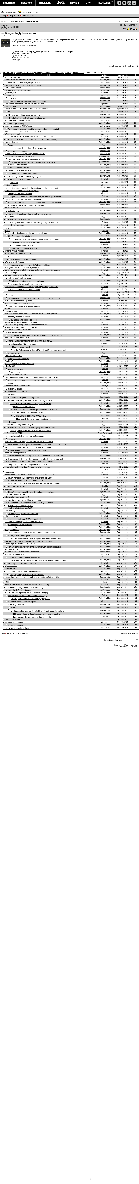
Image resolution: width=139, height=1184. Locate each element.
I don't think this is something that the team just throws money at (33, 188)
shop (88, 3)
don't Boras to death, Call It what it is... (31, 416)
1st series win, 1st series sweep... (18, 120)
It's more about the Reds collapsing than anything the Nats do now (34, 483)
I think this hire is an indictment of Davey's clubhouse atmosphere (38, 611)
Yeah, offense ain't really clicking (23, 260)
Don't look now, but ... (13, 620)
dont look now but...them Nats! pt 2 (18, 508)
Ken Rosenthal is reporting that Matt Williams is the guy (26, 593)
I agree (10, 295)
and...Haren (9, 216)
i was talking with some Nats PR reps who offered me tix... (27, 467)
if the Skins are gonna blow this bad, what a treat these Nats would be (32, 577)
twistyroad (105, 90)
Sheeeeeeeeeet (11, 566)
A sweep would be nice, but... (19, 168)
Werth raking (10, 511)
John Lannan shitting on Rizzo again (19, 425)
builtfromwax (78, 72)
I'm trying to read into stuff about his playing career (30, 599)
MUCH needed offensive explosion (18, 301)
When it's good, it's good (14, 262)
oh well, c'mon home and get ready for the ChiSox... (25, 154)
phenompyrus (104, 156)
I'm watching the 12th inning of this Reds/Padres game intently (29, 503)
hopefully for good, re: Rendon (19, 317)
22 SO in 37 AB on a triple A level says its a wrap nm (30, 404)
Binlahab (104, 93)
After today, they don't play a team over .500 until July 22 (30, 341)
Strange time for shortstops (18, 359)
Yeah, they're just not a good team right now (27, 281)
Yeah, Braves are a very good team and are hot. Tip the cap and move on (36, 202)
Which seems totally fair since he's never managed (27, 596)
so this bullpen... (11, 185)
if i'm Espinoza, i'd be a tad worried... (22, 236)
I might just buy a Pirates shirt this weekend (27, 575)
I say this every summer (14, 311)
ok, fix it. (8, 309)
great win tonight (11, 208)
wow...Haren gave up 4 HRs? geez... (19, 126)
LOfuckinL (14, 183)
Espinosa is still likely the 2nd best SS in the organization (30, 401)
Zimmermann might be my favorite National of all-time (29, 265)
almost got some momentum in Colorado (21, 322)
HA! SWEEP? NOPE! (16, 487)
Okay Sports (14, 16)
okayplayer (9, 3)
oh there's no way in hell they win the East (24, 557)
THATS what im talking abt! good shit (19, 364)
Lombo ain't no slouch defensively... (27, 242)
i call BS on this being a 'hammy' (20, 245)
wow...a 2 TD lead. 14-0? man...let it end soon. (23, 132)
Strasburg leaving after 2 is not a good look (24, 306)
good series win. (14, 353)
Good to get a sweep (16, 124)
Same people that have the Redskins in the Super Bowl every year (34, 140)
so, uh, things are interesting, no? (18, 253)
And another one (11, 549)
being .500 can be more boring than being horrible (27, 464)
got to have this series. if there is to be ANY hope (24, 480)
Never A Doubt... (11, 142)
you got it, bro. (10, 93)
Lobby (3, 16)
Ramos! (11, 145)
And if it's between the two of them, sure (28, 413)
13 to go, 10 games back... (15, 554)
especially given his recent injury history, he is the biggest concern (36, 197)
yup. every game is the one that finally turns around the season (32, 380)
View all (68, 73)
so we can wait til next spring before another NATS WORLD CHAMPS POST (37, 445)
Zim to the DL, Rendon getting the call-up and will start (26, 233)
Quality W (9, 361)
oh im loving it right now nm (15, 375)
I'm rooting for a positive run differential (23, 514)
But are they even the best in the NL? (19, 156)
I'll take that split (11, 272)
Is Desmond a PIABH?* (14, 433)
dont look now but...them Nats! (17, 338)
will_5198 (104, 95)
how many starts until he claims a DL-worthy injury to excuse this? (33, 223)
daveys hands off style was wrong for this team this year (29, 478)
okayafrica (26, 3)
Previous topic (123, 21)
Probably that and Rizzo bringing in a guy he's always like (37, 614)
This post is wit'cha (12, 77)
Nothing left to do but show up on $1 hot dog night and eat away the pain (36, 456)
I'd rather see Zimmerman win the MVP (20, 80)
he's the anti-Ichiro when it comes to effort (24, 290)
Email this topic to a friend (30, 12)
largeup (60, 3)
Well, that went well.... (13, 134)
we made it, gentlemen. (14, 622)
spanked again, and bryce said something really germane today (29, 475)
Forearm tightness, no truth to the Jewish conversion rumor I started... (35, 547)
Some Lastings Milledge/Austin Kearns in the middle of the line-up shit (35, 335)
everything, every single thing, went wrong (24, 500)
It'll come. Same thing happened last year (24, 115)
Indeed (10, 383)
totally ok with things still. (14, 251)
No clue (13, 608)
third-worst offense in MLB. (15, 495)
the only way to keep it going (19, 536)
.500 (6, 292)
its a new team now (15, 369)
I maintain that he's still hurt (24, 407)
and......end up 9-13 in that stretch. (24, 344)
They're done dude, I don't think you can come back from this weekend (35, 459)
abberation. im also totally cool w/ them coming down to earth (29, 137)
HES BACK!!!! (10, 366)
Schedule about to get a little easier (18, 275)
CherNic (105, 486)
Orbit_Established (105, 433)
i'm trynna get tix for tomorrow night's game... (25, 176)
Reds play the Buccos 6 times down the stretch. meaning (27, 585)
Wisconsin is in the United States (18, 386)
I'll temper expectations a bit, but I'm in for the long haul (26, 104)
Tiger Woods (105, 85)
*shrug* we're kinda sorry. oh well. (18, 330)
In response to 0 (15, 35)
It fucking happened (15, 625)
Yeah (10, 228)
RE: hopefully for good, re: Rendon (23, 320)
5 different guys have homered (20, 525)
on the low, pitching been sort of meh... (23, 173)
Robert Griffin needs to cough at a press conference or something (35, 539)
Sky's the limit (10, 106)
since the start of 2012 (13, 356)
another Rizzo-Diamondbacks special (22, 602)
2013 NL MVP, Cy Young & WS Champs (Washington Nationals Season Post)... (33, 73)
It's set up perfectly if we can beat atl (22, 564)
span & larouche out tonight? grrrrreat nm (21, 327)
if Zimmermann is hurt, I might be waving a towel (27, 450)
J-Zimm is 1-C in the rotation (16, 165)
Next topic (134, 21)
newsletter (104, 3)
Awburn (105, 191)
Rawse (7, 231)
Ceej (105, 582)
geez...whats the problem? (15, 453)
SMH (7, 582)
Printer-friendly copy (11, 12)
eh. (9, 256)
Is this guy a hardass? (16, 605)
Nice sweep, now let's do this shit (18, 170)
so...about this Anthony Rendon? (17, 391)
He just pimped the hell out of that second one (29, 148)
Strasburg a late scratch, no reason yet (20, 544)
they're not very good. (21, 347)
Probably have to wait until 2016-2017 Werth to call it (30, 431)
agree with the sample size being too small (34, 419)
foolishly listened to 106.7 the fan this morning (23, 199)
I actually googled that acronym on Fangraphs (25, 436)
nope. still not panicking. (14, 225)
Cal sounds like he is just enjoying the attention (33, 617)
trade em (11, 394)
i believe (8, 580)
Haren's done (15, 372)
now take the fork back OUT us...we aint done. (26, 519)
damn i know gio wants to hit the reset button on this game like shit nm (32, 270)
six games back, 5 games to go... (18, 590)
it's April (11, 112)
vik (105, 444)
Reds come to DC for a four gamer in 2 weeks (25, 159)
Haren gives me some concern (20, 194)
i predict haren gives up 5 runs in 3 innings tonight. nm (26, 325)
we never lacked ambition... (18, 628)
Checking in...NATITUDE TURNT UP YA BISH (23, 85)
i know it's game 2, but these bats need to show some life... (28, 109)
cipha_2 (105, 469)
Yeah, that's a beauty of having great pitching (27, 118)
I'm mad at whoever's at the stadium (19, 90)
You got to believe (12, 530)
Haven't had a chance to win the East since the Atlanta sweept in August (39, 560)
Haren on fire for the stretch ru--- (20, 506)
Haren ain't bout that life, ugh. (19, 220)
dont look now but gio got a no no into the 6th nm (24, 522)
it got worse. (9, 472)
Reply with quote (133, 66)
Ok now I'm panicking (13, 332)
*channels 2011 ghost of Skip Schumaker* (24, 572)
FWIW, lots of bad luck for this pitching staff (21, 191)
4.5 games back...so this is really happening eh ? (24, 552)
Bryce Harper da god (13, 88)
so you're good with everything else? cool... (24, 83)
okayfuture (45, 3)
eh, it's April (12, 98)
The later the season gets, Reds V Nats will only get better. (33, 162)
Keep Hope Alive (11, 527)
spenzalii (5, 25)
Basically (11, 439)
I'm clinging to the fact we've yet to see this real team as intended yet (34, 298)
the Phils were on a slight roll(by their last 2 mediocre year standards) (43, 350)
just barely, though (15, 389)
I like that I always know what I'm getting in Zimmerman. (29, 214)
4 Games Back (11, 568)
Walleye (105, 386)
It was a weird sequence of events (23, 248)
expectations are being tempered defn (27, 284)
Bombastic (105, 343)
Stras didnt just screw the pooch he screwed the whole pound (29, 442)
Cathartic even (13, 211)
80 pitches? (9, 95)
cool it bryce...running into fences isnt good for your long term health (31, 287)
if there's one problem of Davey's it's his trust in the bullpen (31, 492)
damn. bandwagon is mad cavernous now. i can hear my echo (29, 461)
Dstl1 (103, 182)
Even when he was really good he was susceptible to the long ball (33, 129)
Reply (124, 66)
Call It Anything (105, 80)
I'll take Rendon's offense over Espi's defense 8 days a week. (34, 410)
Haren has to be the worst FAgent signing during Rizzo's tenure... (33, 428)
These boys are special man (19, 151)
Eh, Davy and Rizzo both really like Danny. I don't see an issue (35, 239)
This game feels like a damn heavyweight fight (23, 268)
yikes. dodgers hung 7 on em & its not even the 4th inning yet (29, 447)
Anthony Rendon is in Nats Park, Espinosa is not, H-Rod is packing (31, 314)
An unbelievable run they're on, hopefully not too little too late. (32, 533)
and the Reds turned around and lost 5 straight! (26, 205)
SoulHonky (105, 77)
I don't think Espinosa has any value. (25, 398)
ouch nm (8, 489)
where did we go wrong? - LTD (17, 497)
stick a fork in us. (11, 516)
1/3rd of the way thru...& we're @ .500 (19, 303)
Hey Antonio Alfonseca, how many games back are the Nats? (29, 541)
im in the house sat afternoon (19, 180)
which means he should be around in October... (28, 101)
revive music (74, 3)
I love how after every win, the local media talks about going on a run (31, 377)
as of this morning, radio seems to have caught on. (27, 588)
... (5, 469)
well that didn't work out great (19, 278)
